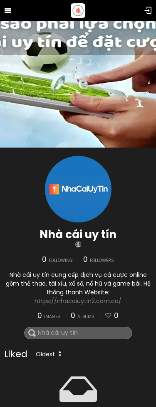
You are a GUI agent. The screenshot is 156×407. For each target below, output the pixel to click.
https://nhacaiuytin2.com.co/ (78, 301)
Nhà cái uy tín (78, 234)
